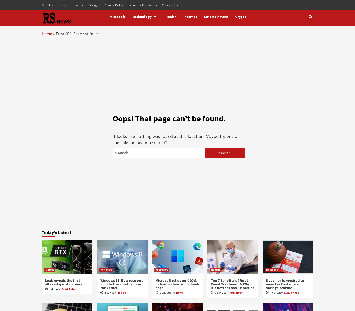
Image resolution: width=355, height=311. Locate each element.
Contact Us (170, 5)
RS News (122, 292)
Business (272, 269)
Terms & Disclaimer (142, 5)
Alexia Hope (235, 292)
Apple (80, 5)
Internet (190, 16)
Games (49, 269)
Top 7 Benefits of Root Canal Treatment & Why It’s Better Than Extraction (233, 284)
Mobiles (47, 5)
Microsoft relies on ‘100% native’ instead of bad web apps (177, 284)
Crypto (241, 16)
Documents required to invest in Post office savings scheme (285, 284)
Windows (106, 269)
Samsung (64, 5)
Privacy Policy (114, 5)
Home (47, 33)
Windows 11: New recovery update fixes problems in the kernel (121, 284)
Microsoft (117, 16)
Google (94, 5)
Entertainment (216, 16)
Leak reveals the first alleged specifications (63, 282)
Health (171, 16)
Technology (145, 16)
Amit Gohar (69, 289)
